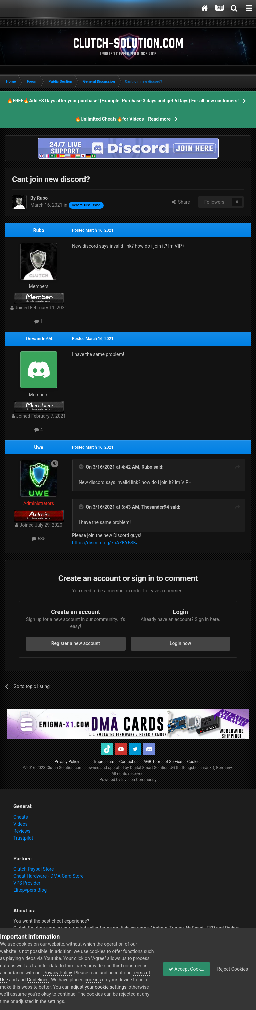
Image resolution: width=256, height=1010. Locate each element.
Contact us (129, 761)
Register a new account (75, 643)
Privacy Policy (67, 761)
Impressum (104, 761)
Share (181, 202)
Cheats (20, 817)
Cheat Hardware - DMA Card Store (48, 876)
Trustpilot (23, 838)
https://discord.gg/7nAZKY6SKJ (105, 542)
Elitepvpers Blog (30, 890)
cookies (135, 979)
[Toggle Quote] (82, 466)
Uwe (38, 447)
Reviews (21, 831)
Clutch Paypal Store (33, 869)
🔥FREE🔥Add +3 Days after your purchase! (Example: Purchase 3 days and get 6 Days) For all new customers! (123, 100)
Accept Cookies (183, 969)
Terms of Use (37, 979)
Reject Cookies (233, 969)
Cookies (194, 761)
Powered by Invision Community (128, 779)
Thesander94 (38, 338)
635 (38, 538)
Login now (180, 643)
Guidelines (80, 979)
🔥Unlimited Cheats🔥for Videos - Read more (123, 119)
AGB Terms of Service (163, 761)
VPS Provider (26, 883)
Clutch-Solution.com (64, 767)
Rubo (38, 230)
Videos (20, 824)
